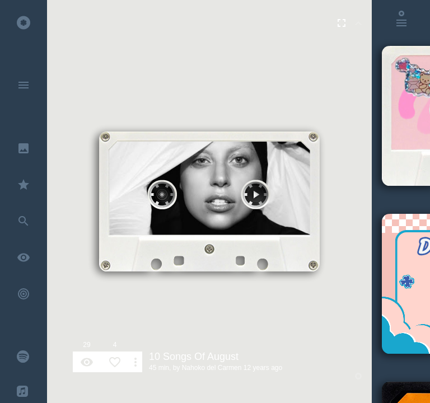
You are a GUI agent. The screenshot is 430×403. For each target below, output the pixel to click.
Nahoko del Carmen (212, 368)
